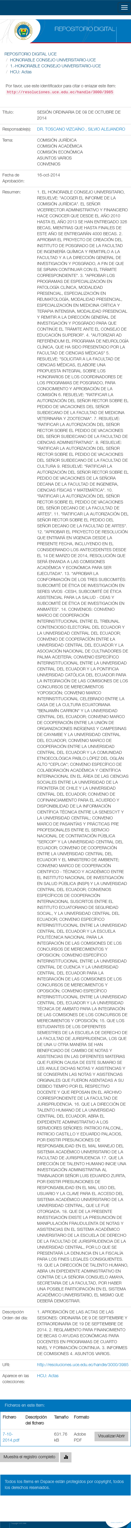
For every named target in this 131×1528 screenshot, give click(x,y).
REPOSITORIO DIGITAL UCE (30, 54)
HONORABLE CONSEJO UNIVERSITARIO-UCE (53, 60)
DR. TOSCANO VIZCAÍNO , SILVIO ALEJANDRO (81, 130)
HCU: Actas (21, 72)
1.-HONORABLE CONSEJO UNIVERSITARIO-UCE (55, 66)
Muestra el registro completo (29, 1457)
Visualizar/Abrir (111, 1436)
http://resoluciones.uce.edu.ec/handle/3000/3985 (83, 1365)
